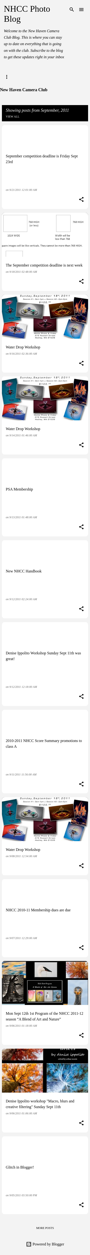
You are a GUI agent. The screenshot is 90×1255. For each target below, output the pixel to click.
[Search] (72, 9)
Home (8, 77)
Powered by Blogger (45, 1244)
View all (12, 116)
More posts (45, 1228)
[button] (81, 200)
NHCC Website (35, 77)
